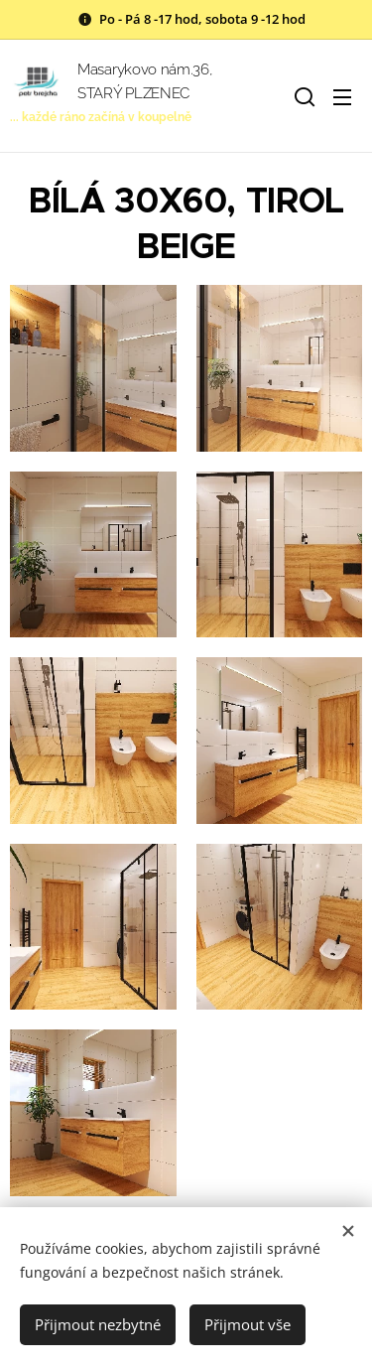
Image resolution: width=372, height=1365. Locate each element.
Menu (342, 97)
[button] (302, 96)
